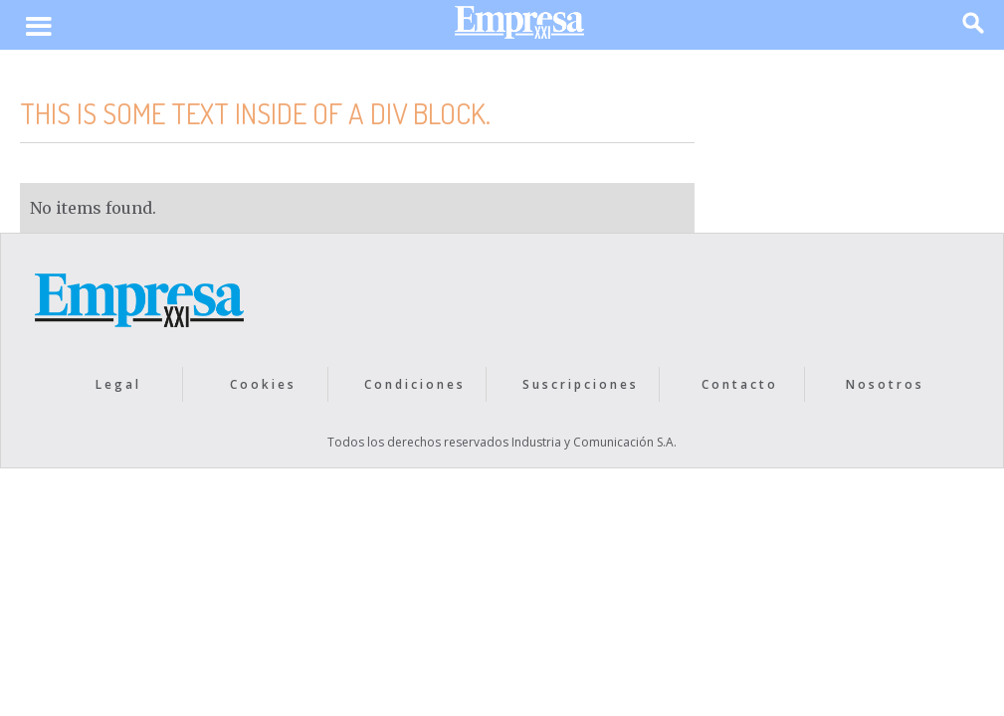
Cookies (263, 384)
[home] (519, 27)
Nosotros (885, 384)
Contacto (740, 384)
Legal (118, 384)
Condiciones (415, 384)
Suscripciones (580, 384)
